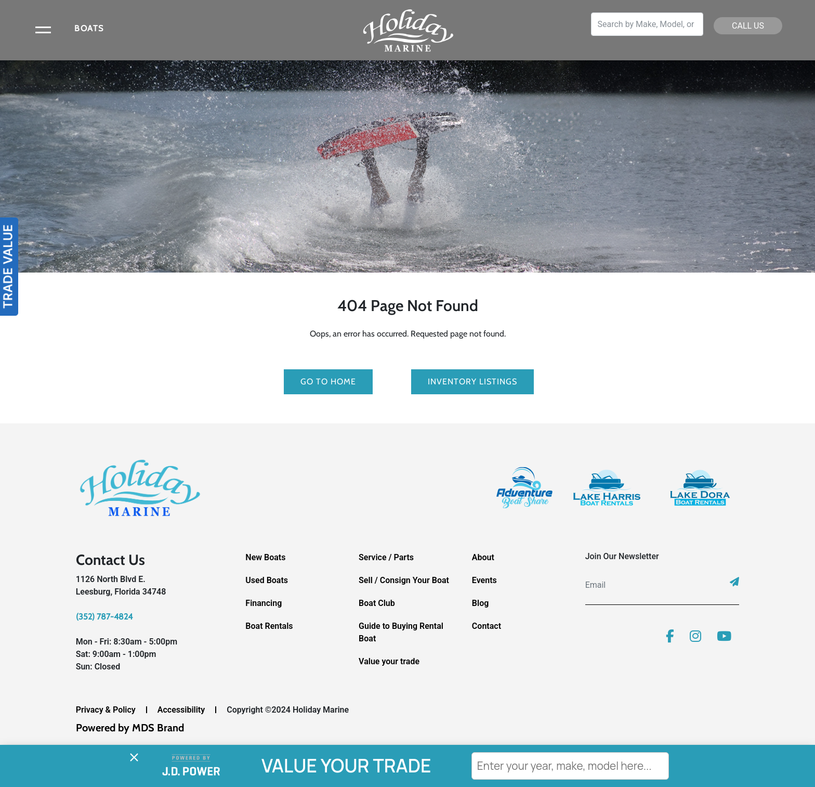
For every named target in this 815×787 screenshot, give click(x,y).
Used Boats (266, 580)
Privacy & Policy (106, 710)
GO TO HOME (328, 381)
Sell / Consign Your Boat (404, 580)
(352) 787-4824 (104, 617)
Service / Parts (386, 557)
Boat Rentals (269, 626)
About (483, 557)
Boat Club (377, 603)
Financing (263, 603)
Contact (486, 626)
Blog (480, 603)
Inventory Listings (472, 381)
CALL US (748, 26)
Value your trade (389, 661)
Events (484, 580)
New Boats (265, 557)
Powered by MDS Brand (130, 727)
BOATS (89, 28)
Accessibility (181, 710)
